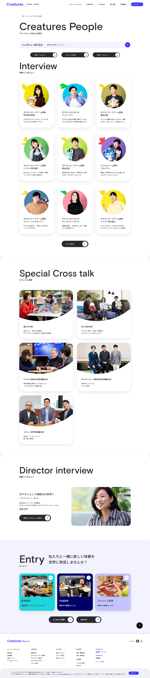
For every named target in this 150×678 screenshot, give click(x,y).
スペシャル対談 (60, 655)
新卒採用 (29, 4)
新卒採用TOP (99, 649)
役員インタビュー (60, 658)
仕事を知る (89, 4)
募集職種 (98, 658)
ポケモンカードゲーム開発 (38, 655)
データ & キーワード (12, 660)
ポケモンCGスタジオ (36, 660)
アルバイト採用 (100, 661)
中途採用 (36, 4)
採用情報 (123, 4)
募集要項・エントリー (101, 652)
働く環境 (113, 4)
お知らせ (78, 665)
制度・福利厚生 (80, 655)
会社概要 (9, 655)
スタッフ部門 (34, 663)
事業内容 (9, 653)
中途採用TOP (99, 655)
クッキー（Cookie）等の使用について (62, 674)
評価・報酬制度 (80, 653)
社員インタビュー (60, 653)
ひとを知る (101, 4)
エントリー (136, 4)
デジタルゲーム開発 (36, 658)
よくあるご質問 (80, 663)
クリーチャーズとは (75, 4)
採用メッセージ (11, 658)
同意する (133, 673)
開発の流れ (34, 653)
